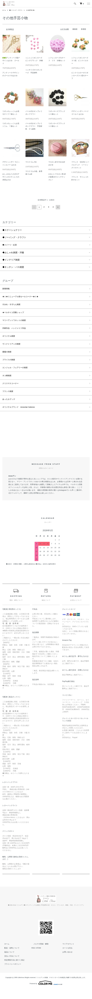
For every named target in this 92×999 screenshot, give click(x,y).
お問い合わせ (65, 962)
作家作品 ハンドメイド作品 (16, 332)
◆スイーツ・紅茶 (11, 244)
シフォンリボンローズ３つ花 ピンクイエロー (79, 60)
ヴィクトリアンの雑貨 (13, 349)
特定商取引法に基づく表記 (12, 971)
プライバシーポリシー (10, 975)
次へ (57, 207)
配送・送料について (9, 958)
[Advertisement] (46, 445)
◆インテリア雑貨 (11, 260)
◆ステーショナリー (13, 229)
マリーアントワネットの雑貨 (16, 323)
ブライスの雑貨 (9, 366)
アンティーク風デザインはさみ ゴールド (11, 60)
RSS (33, 958)
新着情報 (6, 289)
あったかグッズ (9, 409)
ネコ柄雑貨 (7, 383)
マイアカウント (66, 954)
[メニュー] (88, 3)
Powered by (46, 993)
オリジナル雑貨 (9, 340)
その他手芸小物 (34, 10)
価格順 (74, 29)
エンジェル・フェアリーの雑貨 (17, 374)
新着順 (83, 29)
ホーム (4, 10)
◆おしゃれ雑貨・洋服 (13, 252)
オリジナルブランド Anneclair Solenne (21, 417)
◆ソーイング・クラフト (18, 10)
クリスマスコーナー (12, 391)
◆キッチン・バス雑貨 (13, 267)
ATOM (38, 958)
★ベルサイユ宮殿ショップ (15, 315)
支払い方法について (9, 966)
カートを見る (65, 958)
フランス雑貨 (8, 400)
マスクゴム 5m (31, 162)
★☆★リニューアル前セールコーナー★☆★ (24, 297)
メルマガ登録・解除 (39, 954)
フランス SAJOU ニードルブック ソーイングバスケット (80, 165)
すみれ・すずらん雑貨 (13, 306)
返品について (7, 962)
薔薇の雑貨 (7, 357)
